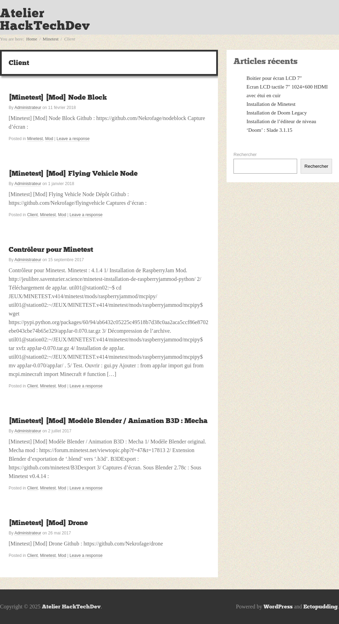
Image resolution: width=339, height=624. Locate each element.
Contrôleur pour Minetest (51, 249)
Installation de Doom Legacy (277, 113)
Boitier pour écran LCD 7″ (274, 78)
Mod (49, 138)
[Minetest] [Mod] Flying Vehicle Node (73, 173)
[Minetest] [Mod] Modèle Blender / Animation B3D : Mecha (108, 420)
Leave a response (73, 138)
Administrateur (28, 107)
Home (31, 39)
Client (32, 214)
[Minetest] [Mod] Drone (48, 523)
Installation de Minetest (271, 104)
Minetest (51, 39)
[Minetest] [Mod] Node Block (58, 97)
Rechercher (245, 154)
